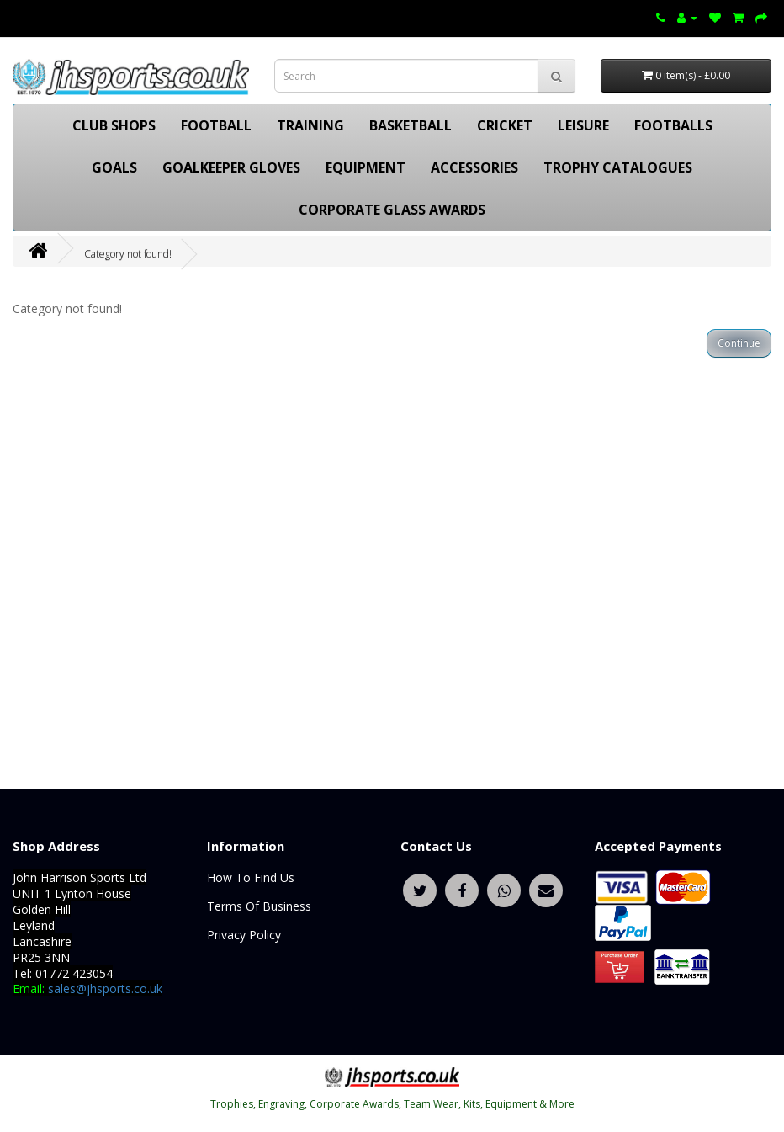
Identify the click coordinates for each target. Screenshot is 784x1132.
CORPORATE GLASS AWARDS (392, 209)
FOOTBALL (216, 125)
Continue (739, 343)
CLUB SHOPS (114, 125)
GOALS (114, 167)
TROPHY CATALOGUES (617, 167)
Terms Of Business (259, 906)
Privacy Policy (244, 935)
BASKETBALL (410, 125)
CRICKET (504, 125)
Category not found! (128, 254)
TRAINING (310, 125)
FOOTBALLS (673, 125)
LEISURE (583, 125)
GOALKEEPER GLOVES (231, 167)
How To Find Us (250, 877)
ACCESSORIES (474, 167)
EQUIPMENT (365, 167)
